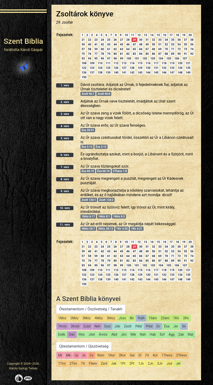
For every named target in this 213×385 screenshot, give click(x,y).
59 (96, 49)
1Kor (111, 355)
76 (89, 53)
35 (172, 39)
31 (147, 39)
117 (156, 63)
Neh (97, 326)
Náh (143, 334)
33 (160, 39)
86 (153, 53)
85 (147, 53)
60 (102, 49)
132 (164, 68)
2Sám (165, 318)
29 (134, 39)
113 (124, 63)
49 (147, 44)
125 (108, 68)
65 (134, 49)
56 (192, 44)
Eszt (107, 326)
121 (188, 63)
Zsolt (127, 326)
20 (190, 35)
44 (115, 44)
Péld (138, 326)
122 (84, 68)
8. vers (65, 179)
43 (108, 44)
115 (139, 63)
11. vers (65, 224)
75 (83, 53)
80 (115, 53)
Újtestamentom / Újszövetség (83, 346)
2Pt (131, 363)
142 (132, 72)
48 (140, 44)
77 (96, 53)
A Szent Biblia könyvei (88, 299)
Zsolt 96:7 (88, 93)
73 (185, 49)
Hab (153, 334)
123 (92, 68)
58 (89, 49)
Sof (162, 334)
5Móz (111, 318)
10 (126, 35)
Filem (93, 363)
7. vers (65, 167)
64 (128, 49)
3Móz (87, 318)
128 (132, 68)
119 (172, 63)
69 (160, 49)
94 (89, 58)
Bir (132, 318)
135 (188, 68)
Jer (175, 326)
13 (145, 35)
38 (192, 39)
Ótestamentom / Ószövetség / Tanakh (90, 309)
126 (116, 68)
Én (158, 326)
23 (96, 39)
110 (99, 63)
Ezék (61, 334)
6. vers (65, 155)
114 (132, 63)
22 (89, 39)
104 (160, 58)
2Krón (75, 326)
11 (132, 35)
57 (83, 49)
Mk (68, 355)
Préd (149, 326)
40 (89, 44)
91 (185, 53)
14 (151, 35)
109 (92, 63)
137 (92, 72)
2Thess (181, 355)
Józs (122, 318)
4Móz (99, 318)
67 (147, 49)
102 (144, 58)
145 (156, 72)
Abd (114, 334)
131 (156, 68)
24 (102, 39)
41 (96, 44)
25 (108, 39)
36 (179, 39)
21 (83, 39)
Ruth (141, 318)
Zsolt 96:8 (103, 93)
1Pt (122, 363)
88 (166, 53)
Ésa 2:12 (87, 146)
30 (140, 39)
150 (84, 77)
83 (134, 53)
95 (96, 58)
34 (166, 39)
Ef (139, 355)
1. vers (65, 85)
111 (108, 63)
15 (158, 35)
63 (121, 49)
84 (140, 53)
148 (180, 72)
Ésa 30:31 (88, 130)
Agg (171, 334)
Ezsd (86, 326)
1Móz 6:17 (88, 216)
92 (192, 53)
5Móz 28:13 (105, 228)
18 (177, 35)
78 (102, 53)
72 (179, 49)
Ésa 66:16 (103, 171)
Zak (181, 334)
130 (148, 68)
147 (172, 72)
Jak (113, 363)
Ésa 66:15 (88, 171)
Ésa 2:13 (101, 146)
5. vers (65, 138)
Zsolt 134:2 (106, 200)
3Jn (159, 363)
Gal (132, 355)
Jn (84, 355)
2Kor (122, 355)
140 (116, 72)
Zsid (104, 363)
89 (172, 53)
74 (192, 49)
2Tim (73, 363)
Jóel (92, 334)
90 (179, 53)
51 (160, 44)
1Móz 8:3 (119, 216)
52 (166, 44)
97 (108, 58)
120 (180, 63)
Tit (83, 363)
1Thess (167, 355)
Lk (76, 355)
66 (140, 49)
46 (128, 44)
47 (134, 44)
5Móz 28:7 (88, 228)
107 (184, 58)
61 (108, 49)
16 (164, 35)
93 (83, 58)
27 (121, 39)
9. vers (65, 191)
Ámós (103, 334)
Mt (60, 355)
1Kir (176, 318)
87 (160, 53)
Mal (190, 334)
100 (128, 58)
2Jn (150, 363)
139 (108, 72)
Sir (184, 326)
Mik (133, 334)
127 (124, 68)
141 (124, 72)
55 (185, 44)
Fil (147, 355)
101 (136, 58)
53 (172, 44)
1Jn (141, 363)
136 (84, 72)
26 (115, 39)
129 (139, 68)
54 (179, 44)
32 (153, 39)
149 (188, 72)
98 (115, 58)
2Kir (186, 318)
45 (121, 44)
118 (164, 63)
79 (108, 53)
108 (84, 63)
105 (168, 58)
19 (183, 35)
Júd (169, 363)
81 (121, 53)
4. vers (65, 126)
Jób (117, 326)
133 (172, 68)
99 (121, 58)
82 (128, 53)
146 (164, 72)
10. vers (65, 208)
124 (99, 68)
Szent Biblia (23, 41)
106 (176, 58)
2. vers (65, 102)
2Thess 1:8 (120, 171)
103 (152, 58)
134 (180, 68)
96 (102, 58)
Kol (155, 355)
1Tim (62, 363)
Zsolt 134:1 (89, 200)
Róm (100, 355)
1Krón (62, 326)
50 (153, 44)
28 (128, 39)
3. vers (65, 114)
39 (83, 44)
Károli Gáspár (31, 50)
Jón (123, 334)
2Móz (74, 318)
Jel (178, 363)
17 (171, 35)
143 (139, 72)
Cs (91, 355)
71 (172, 49)
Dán (72, 334)
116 (148, 63)
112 (116, 63)
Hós (82, 334)
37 (185, 39)
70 (166, 49)
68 (153, 49)
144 (148, 72)
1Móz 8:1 (104, 216)
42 (102, 44)
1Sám (152, 318)
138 (99, 72)
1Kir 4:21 (136, 228)
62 (115, 49)
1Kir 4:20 (122, 228)
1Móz (62, 318)
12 (139, 35)
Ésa (167, 326)
